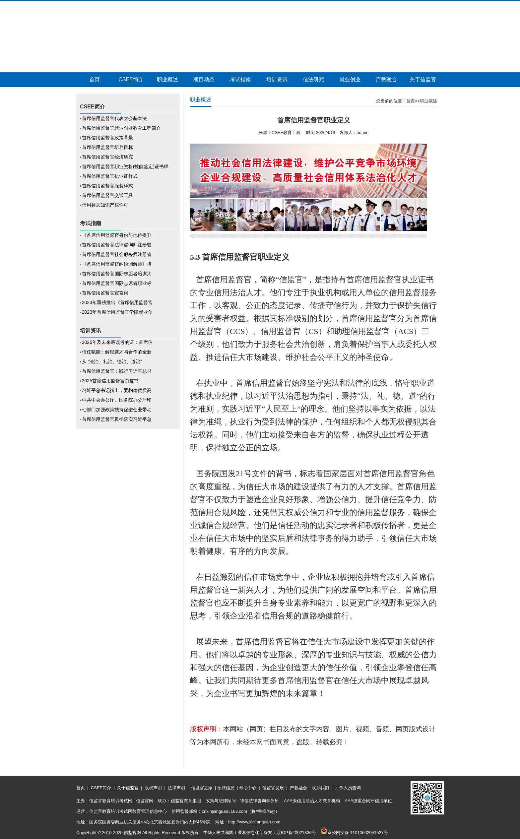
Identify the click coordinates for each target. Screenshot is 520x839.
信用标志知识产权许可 (105, 205)
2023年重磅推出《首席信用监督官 (117, 302)
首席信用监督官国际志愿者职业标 (117, 283)
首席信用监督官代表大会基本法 (114, 118)
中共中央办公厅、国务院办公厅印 (117, 400)
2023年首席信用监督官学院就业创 (117, 312)
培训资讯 (277, 79)
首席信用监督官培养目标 (107, 147)
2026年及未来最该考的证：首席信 (117, 342)
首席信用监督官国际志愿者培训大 (117, 273)
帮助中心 (247, 787)
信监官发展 (273, 787)
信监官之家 (202, 787)
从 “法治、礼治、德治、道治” (112, 361)
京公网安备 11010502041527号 (354, 832)
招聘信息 (225, 787)
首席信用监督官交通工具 (107, 195)
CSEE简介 (131, 79)
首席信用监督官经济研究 (107, 157)
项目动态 (204, 79)
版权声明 (153, 787)
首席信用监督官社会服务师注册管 (117, 254)
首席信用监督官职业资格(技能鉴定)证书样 (125, 166)
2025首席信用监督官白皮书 (110, 380)
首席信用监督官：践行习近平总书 (117, 371)
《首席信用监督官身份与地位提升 (117, 235)
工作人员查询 (347, 787)
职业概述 (167, 79)
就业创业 (349, 79)
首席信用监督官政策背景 (107, 137)
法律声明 (176, 787)
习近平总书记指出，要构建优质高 (117, 390)
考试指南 (240, 79)
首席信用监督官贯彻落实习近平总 (117, 419)
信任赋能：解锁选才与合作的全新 (117, 352)
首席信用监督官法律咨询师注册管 (117, 244)
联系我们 (320, 787)
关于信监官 (423, 79)
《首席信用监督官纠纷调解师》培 (117, 264)
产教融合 (386, 79)
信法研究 (313, 79)
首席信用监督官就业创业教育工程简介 (121, 128)
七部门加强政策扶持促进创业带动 (117, 409)
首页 (94, 79)
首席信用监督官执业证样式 (110, 176)
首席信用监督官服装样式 (107, 185)
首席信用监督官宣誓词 (105, 292)
